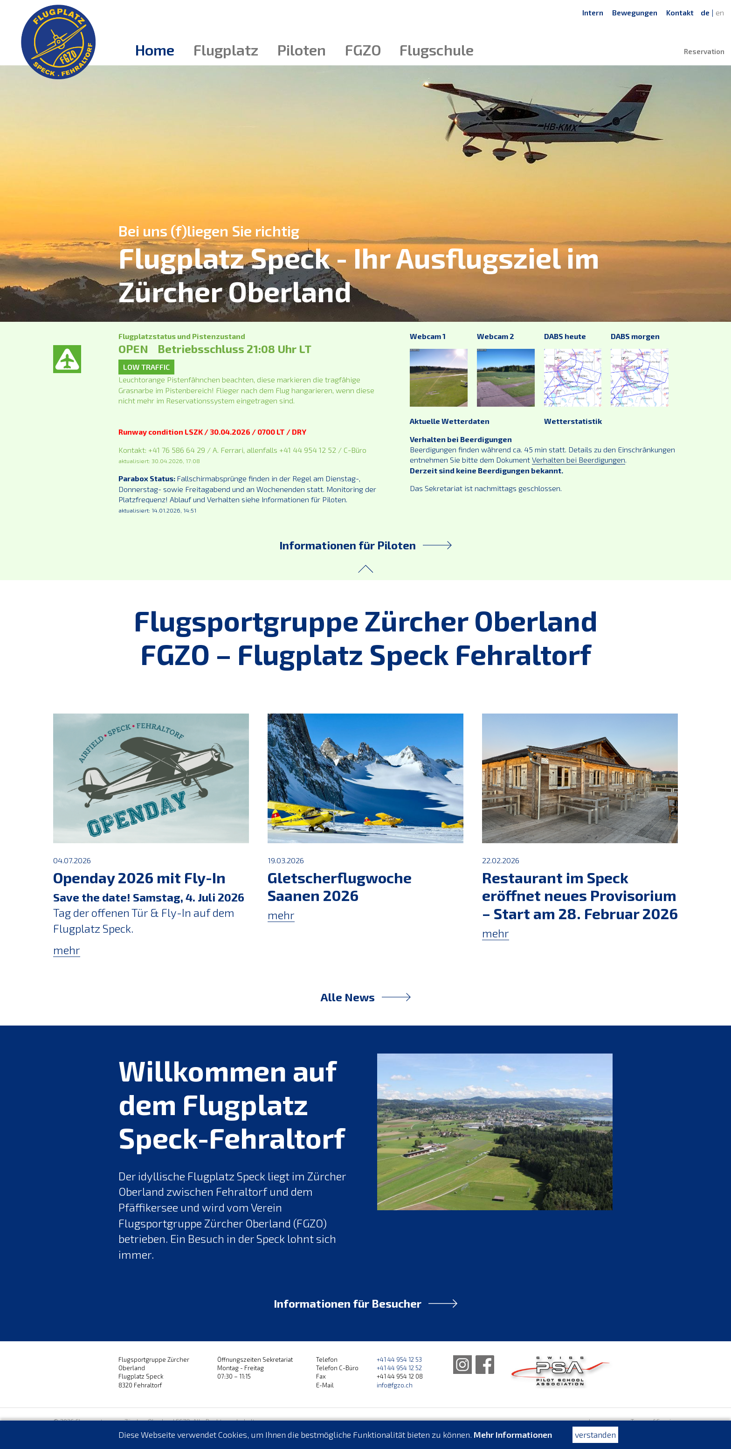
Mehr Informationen (513, 1434)
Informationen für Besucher (365, 1303)
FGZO (363, 49)
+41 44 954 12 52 (399, 1368)
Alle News (365, 997)
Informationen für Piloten (365, 545)
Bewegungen (634, 12)
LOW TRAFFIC (146, 366)
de (705, 12)
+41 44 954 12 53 (399, 1359)
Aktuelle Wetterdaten (450, 420)
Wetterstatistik (573, 420)
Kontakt (680, 12)
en (720, 12)
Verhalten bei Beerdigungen (461, 439)
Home (154, 49)
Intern (592, 12)
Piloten (301, 49)
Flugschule (437, 49)
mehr (66, 950)
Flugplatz (225, 49)
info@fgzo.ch (395, 1385)
